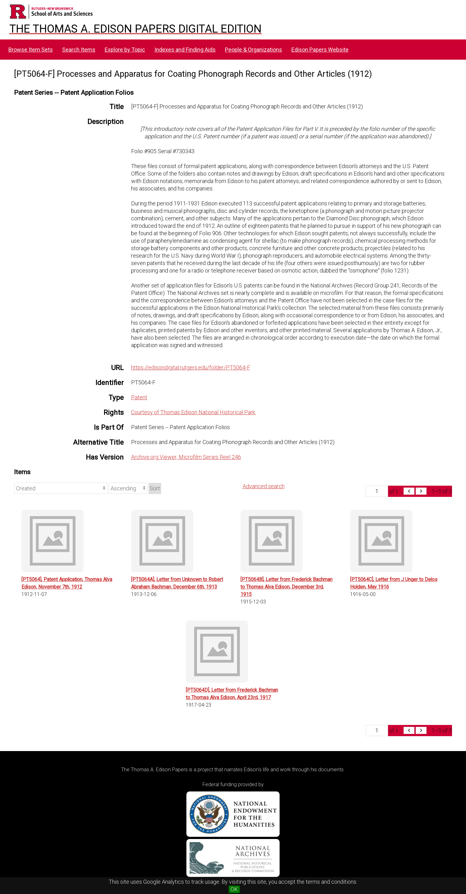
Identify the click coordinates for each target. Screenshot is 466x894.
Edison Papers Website (320, 49)
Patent (139, 397)
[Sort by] (60, 488)
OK (234, 889)
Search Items (78, 49)
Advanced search (264, 486)
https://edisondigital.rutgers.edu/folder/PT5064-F (190, 367)
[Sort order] (127, 488)
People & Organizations (253, 49)
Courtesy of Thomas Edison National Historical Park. (193, 412)
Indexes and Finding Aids (185, 49)
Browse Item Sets (30, 49)
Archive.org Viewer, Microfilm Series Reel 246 (186, 457)
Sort (155, 488)
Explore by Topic (125, 49)
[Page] (377, 491)
